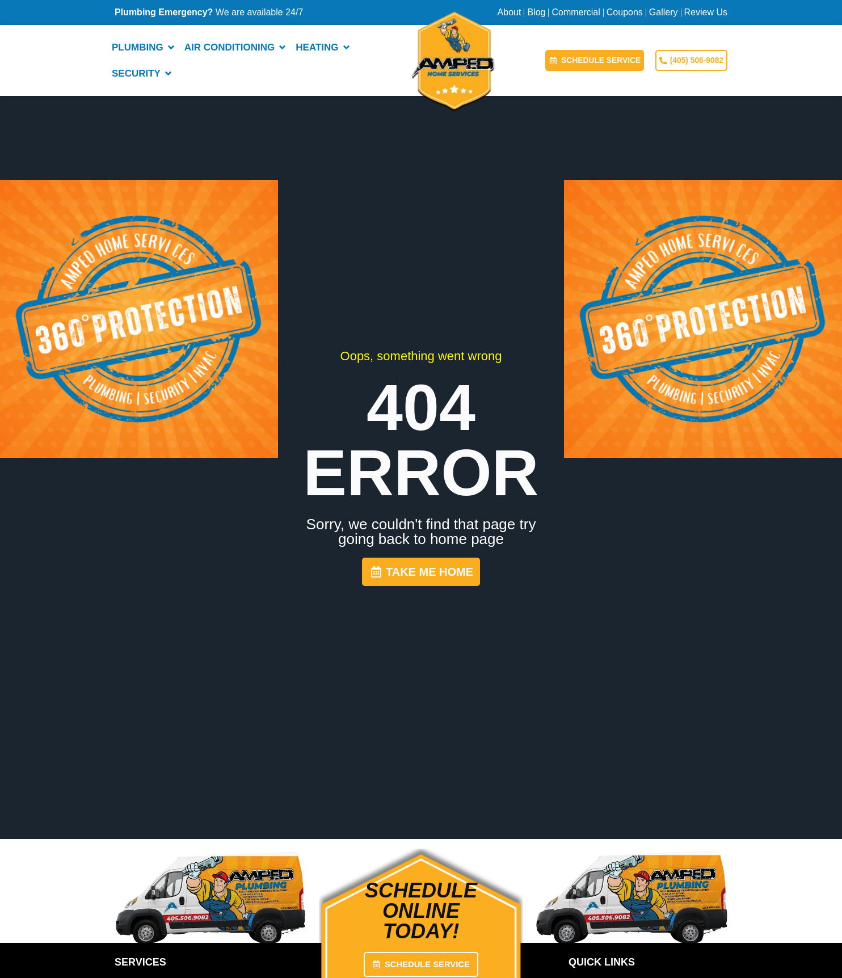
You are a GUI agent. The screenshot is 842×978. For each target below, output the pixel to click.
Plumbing (145, 47)
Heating (324, 47)
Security (144, 73)
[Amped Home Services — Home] (453, 60)
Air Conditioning (237, 47)
